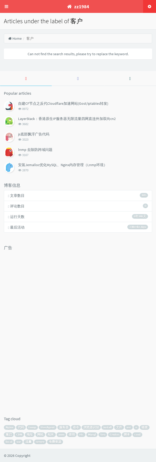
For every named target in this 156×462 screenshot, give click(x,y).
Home (15, 38)
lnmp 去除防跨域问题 (35, 149)
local (9, 442)
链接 (145, 427)
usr (129, 427)
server (40, 442)
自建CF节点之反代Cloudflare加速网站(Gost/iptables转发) (63, 103)
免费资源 (55, 442)
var (19, 442)
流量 (28, 442)
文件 (119, 427)
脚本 (127, 434)
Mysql (92, 434)
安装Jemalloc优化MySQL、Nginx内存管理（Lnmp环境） (62, 165)
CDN (19, 434)
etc (81, 434)
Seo (102, 434)
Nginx (9, 427)
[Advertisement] (24, 330)
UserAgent (48, 427)
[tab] (26, 78)
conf (137, 434)
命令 (76, 427)
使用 (72, 434)
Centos (114, 434)
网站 (40, 434)
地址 (30, 434)
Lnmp (32, 427)
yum (61, 434)
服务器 (63, 427)
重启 (9, 434)
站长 (51, 434)
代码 (21, 427)
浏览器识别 (91, 427)
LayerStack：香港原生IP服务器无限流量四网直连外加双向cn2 (67, 118)
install (107, 427)
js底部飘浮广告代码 (33, 134)
